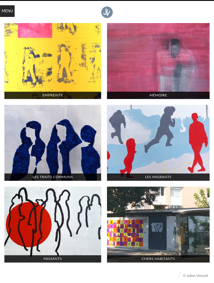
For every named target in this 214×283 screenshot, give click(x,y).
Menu (7, 10)
